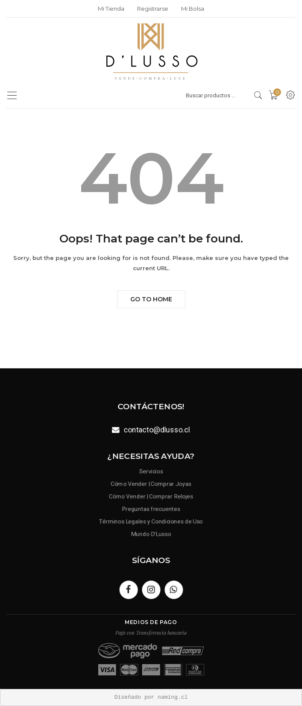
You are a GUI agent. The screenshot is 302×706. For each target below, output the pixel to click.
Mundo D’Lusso (151, 531)
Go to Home (151, 299)
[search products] (258, 95)
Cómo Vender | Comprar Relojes (151, 496)
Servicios (151, 473)
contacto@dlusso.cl (157, 429)
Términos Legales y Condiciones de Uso (151, 520)
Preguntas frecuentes (151, 508)
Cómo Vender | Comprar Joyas (151, 484)
